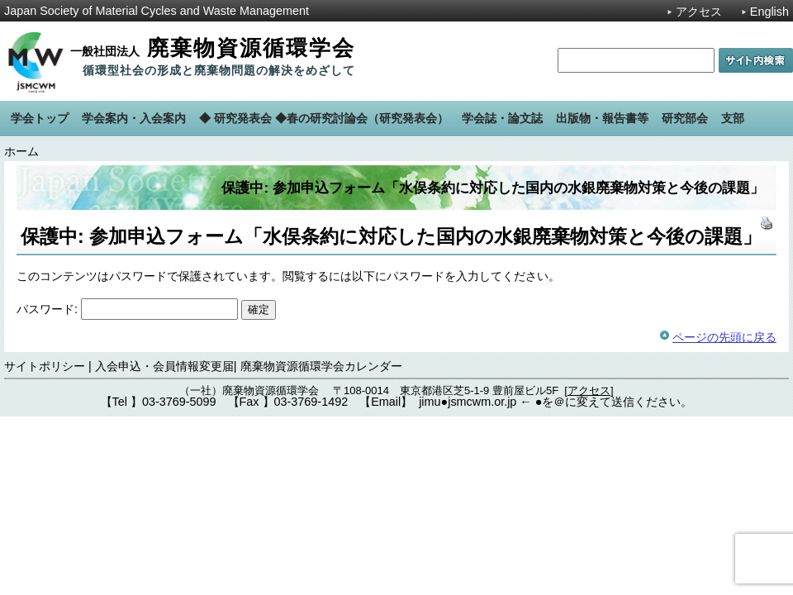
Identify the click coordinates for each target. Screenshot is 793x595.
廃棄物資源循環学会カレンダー (321, 366)
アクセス (699, 11)
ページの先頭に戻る (724, 337)
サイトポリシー (44, 366)
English (769, 11)
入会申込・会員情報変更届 (164, 366)
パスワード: (127, 309)
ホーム (21, 151)
